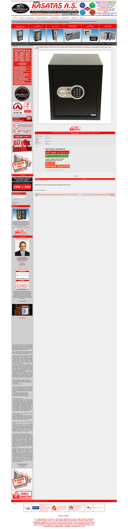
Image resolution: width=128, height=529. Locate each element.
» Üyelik (14, 203)
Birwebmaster (113, 500)
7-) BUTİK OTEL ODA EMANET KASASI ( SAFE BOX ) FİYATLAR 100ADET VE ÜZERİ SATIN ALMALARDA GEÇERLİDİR (40, 43)
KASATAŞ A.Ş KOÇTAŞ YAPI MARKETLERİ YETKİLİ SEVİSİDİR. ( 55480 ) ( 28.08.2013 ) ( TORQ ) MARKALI (62, 507)
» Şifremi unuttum (15, 202)
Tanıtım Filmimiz (22, 301)
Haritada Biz (22, 318)
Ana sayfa (14, 43)
